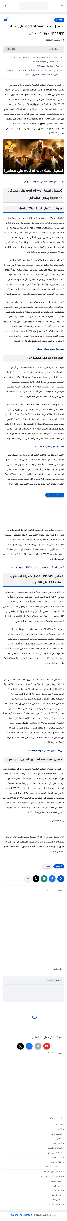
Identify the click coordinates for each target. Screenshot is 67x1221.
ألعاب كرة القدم (55, 1148)
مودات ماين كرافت (54, 1205)
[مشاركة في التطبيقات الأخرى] (28, 878)
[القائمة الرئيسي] (62, 6)
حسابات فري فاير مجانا (52, 1172)
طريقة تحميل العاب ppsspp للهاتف (45, 751)
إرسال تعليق (53, 980)
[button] (52, 878)
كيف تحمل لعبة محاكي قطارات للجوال (44, 182)
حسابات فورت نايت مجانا (51, 1176)
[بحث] (5, 6)
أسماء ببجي (56, 1134)
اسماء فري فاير (55, 1153)
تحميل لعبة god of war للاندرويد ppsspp (42, 75)
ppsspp (59, 20)
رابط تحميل (58, 821)
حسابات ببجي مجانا (53, 1167)
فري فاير (58, 1186)
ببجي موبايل (56, 1158)
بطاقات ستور (56, 1162)
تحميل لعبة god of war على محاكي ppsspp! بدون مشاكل (35, 58)
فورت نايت (57, 1191)
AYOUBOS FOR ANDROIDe (22, 1215)
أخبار (60, 1129)
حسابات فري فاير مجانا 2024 (49, 447)
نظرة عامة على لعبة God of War (45, 62)
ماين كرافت (57, 1195)
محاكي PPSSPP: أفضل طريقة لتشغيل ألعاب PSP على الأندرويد (32, 71)
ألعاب (59, 1139)
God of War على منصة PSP (48, 66)
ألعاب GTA (57, 1144)
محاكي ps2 (57, 1200)
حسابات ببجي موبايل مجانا (50, 349)
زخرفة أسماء (56, 1181)
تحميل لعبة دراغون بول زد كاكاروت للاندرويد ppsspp (37, 567)
